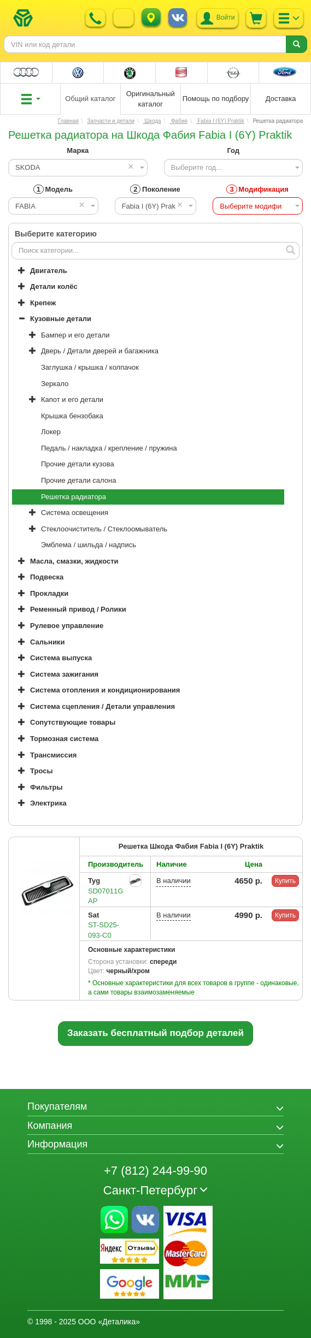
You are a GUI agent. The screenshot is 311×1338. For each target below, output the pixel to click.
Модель (53, 189)
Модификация (257, 189)
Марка (78, 150)
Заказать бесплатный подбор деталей (155, 1033)
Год (233, 150)
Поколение (155, 189)
